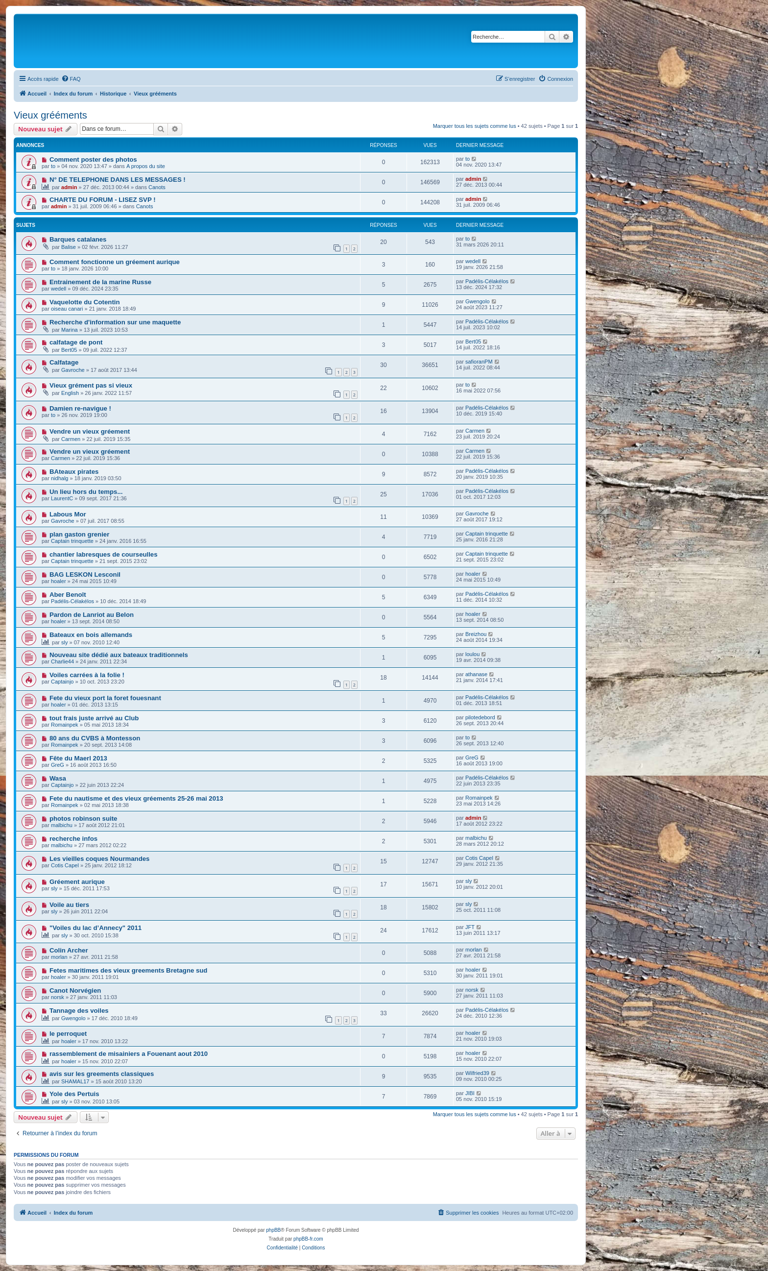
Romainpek (64, 725)
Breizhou (475, 634)
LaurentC (62, 498)
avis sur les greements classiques (101, 1073)
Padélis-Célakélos (486, 281)
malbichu (61, 825)
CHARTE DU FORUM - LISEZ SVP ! (102, 199)
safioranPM (479, 362)
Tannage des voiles (79, 1010)
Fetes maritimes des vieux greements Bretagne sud (128, 970)
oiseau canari (67, 309)
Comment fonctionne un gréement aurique (114, 262)
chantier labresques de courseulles (103, 554)
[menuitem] (71, 79)
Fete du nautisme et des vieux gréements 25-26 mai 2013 (136, 798)
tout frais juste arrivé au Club (94, 718)
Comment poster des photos (93, 159)
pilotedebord (480, 717)
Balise (68, 247)
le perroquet (68, 1033)
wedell (472, 261)
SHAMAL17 (75, 1081)
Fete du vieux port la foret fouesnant (105, 698)
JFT (470, 927)
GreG (57, 765)
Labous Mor (67, 514)
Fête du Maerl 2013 (78, 758)
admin (69, 187)
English (70, 393)
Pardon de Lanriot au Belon (91, 614)
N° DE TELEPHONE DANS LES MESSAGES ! (117, 179)
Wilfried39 (477, 1073)
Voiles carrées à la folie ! (86, 675)
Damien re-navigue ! (80, 408)
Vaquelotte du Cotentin (84, 302)
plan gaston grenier (79, 534)
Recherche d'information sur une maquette (115, 322)
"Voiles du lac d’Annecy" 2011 (95, 927)
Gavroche (73, 370)
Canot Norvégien (75, 990)
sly (64, 642)
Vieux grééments (50, 115)
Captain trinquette (72, 541)
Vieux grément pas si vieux (90, 385)
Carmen (70, 439)
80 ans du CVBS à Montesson (94, 738)
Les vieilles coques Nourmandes (99, 858)
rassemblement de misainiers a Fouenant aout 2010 (128, 1053)
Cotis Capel (65, 865)
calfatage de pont (75, 342)
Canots (157, 187)
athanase (476, 674)
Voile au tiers (69, 904)
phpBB (273, 1230)
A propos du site (145, 166)
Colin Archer (68, 950)
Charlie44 (62, 661)
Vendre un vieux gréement (89, 431)
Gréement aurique (77, 881)
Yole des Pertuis (74, 1094)
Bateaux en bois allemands (90, 634)
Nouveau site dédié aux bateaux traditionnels (118, 655)
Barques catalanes (78, 239)
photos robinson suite (83, 818)
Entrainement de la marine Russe (100, 282)
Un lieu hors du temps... (85, 491)
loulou (472, 654)
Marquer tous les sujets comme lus (474, 126)
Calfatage (63, 362)
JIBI (470, 1093)
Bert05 (69, 350)
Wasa (57, 778)
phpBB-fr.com (308, 1239)
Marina (69, 330)
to (53, 166)
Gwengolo (477, 301)
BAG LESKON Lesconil (84, 574)
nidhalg (59, 478)
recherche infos (73, 838)
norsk (57, 997)
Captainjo (62, 681)
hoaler (58, 581)
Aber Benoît (67, 594)
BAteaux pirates (73, 471)
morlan (59, 957)
